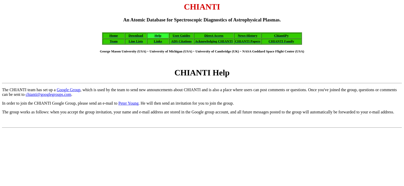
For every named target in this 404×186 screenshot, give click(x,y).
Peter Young (128, 103)
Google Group (68, 90)
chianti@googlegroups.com (48, 94)
